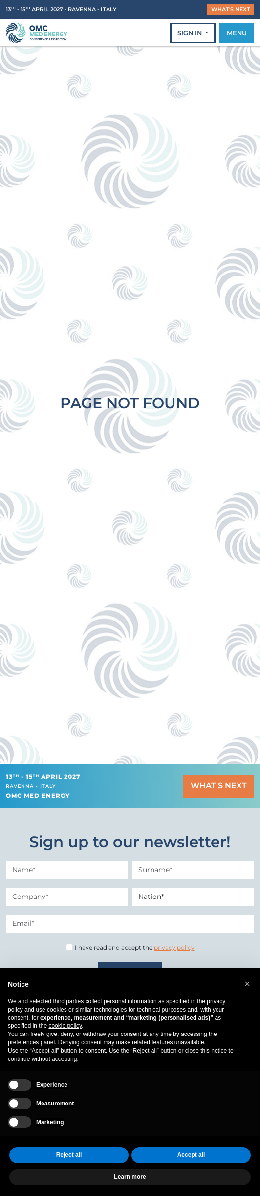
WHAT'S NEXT (230, 9)
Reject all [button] (69, 1154)
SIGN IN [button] (190, 33)
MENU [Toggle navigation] (237, 33)
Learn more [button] (130, 1176)
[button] (247, 983)
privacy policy (174, 947)
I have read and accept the (135, 947)
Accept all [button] (191, 1154)
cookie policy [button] (65, 1025)
